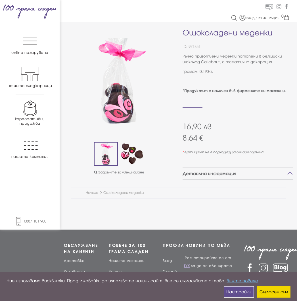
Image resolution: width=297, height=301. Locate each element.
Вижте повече (242, 281)
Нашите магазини (127, 261)
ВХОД (250, 18)
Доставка (74, 261)
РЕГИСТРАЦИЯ (268, 18)
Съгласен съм (274, 292)
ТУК (187, 266)
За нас (115, 272)
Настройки (238, 292)
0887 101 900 (29, 221)
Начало (92, 193)
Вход (167, 261)
